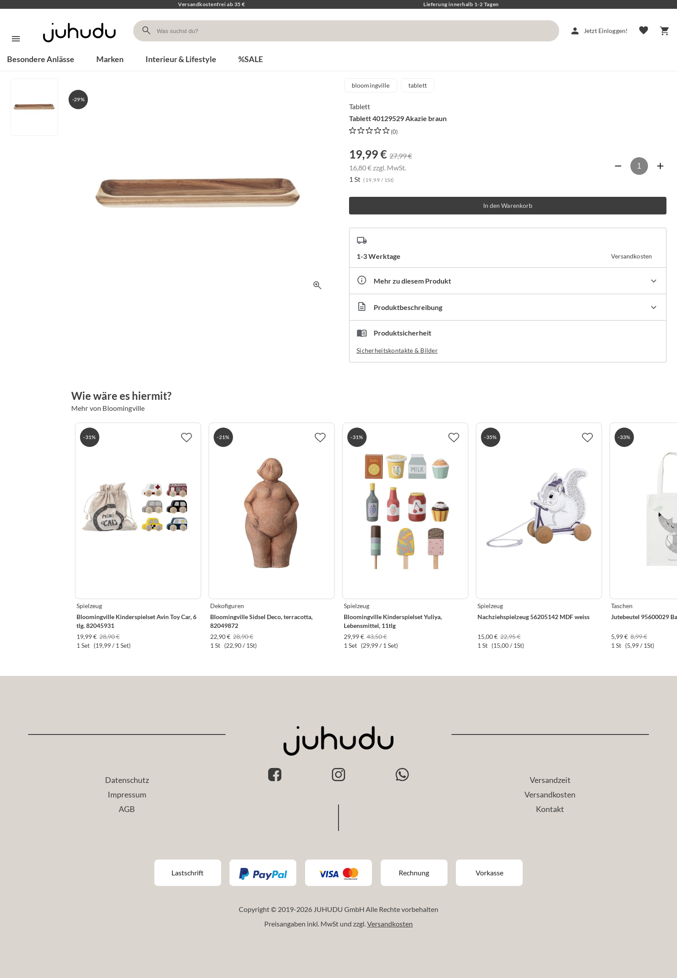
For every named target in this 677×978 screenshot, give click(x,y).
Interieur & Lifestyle (181, 59)
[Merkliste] (643, 31)
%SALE (250, 59)
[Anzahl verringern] (618, 166)
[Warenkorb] (664, 31)
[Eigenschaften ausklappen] (507, 281)
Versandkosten (549, 794)
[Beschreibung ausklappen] (507, 307)
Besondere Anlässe (40, 59)
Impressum (127, 794)
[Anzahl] (639, 166)
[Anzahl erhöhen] (660, 166)
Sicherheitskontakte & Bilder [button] (397, 350)
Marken (110, 59)
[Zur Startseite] (79, 50)
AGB (127, 809)
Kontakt (550, 809)
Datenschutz (127, 780)
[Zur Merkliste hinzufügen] (186, 437)
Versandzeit (550, 780)
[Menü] (16, 39)
